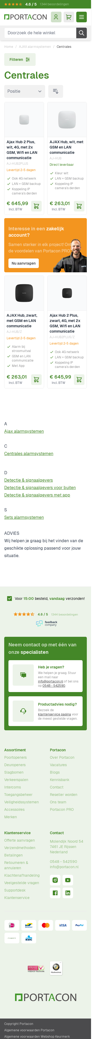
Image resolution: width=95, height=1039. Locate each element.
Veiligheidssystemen (21, 802)
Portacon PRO (62, 809)
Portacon (58, 750)
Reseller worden (63, 794)
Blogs (55, 772)
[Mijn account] (56, 17)
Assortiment (15, 750)
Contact (56, 787)
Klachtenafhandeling (22, 875)
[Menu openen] (81, 17)
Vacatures (58, 764)
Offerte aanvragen (19, 840)
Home (8, 47)
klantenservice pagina (54, 714)
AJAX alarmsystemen (35, 47)
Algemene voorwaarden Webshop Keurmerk (37, 1036)
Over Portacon (62, 757)
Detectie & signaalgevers (28, 480)
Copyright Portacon (18, 1024)
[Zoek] (81, 33)
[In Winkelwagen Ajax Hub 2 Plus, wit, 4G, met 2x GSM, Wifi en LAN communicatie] (36, 206)
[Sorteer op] (24, 91)
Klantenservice (17, 832)
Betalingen (13, 855)
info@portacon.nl (50, 681)
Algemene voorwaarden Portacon (29, 1030)
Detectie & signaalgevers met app (37, 495)
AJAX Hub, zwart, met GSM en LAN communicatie (22, 320)
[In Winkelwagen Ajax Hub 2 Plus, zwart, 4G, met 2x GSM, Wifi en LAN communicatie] (79, 379)
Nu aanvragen (23, 263)
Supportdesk (15, 890)
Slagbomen (13, 772)
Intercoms (12, 787)
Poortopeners (15, 757)
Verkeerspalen (16, 779)
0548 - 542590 (53, 686)
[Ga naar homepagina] (25, 17)
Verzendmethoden (19, 847)
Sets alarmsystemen (24, 517)
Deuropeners (15, 764)
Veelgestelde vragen (21, 882)
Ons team (58, 802)
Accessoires (14, 809)
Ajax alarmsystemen (24, 431)
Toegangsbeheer (18, 794)
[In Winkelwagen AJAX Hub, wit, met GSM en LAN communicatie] (79, 206)
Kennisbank (59, 779)
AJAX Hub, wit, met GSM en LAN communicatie (66, 147)
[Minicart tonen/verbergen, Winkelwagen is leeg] (69, 17)
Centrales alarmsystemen (28, 453)
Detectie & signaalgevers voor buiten (40, 487)
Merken (10, 817)
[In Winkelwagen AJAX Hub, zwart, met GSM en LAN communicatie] (36, 379)
